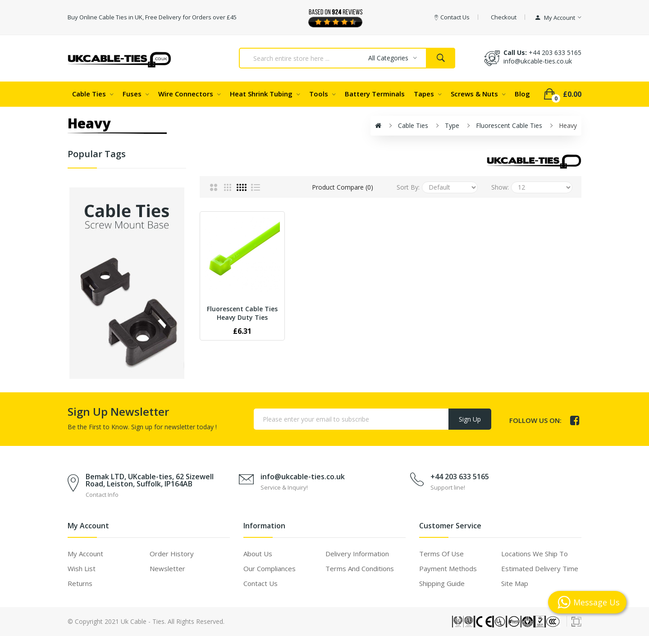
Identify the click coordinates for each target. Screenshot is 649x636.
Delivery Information (357, 553)
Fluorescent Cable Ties (509, 125)
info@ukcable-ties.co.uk (303, 477)
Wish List (82, 568)
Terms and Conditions (359, 568)
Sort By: (408, 187)
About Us (257, 553)
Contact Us (260, 583)
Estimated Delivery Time (539, 568)
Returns (80, 583)
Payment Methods (448, 568)
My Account (85, 553)
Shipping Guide (442, 583)
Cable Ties (413, 125)
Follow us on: (535, 420)
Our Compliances (269, 568)
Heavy (568, 125)
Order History (172, 553)
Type (452, 125)
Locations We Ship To (534, 553)
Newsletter (167, 568)
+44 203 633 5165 (555, 52)
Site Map (514, 583)
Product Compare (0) (342, 187)
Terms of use (441, 553)
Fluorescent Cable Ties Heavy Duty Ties (242, 313)
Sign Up (470, 419)
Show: (500, 187)
